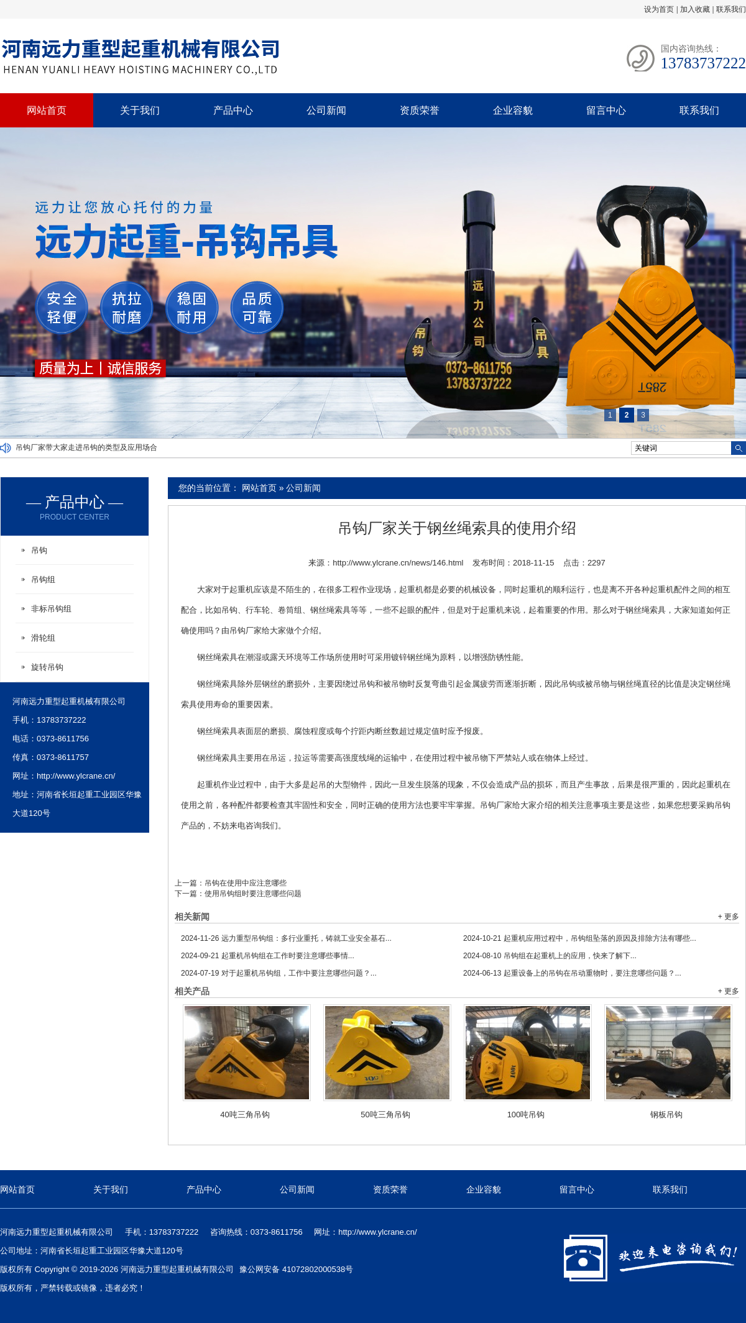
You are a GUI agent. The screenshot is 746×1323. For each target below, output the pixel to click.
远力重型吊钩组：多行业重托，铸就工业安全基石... (286, 938)
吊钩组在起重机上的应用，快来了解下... (550, 955)
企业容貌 (513, 110)
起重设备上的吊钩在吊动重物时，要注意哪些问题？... (572, 973)
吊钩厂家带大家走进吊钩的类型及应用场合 (86, 448)
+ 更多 (728, 916)
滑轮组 (43, 638)
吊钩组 (43, 579)
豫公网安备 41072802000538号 (296, 1269)
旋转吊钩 (47, 667)
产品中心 (233, 110)
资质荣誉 (420, 110)
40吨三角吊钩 (244, 1114)
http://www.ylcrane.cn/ (76, 776)
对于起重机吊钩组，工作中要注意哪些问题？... (279, 973)
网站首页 (47, 110)
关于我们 (140, 110)
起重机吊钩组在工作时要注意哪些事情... (267, 955)
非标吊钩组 (51, 608)
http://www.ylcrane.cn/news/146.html (398, 562)
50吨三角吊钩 (385, 1114)
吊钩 (39, 550)
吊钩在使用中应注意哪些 (246, 883)
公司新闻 (326, 110)
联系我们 (731, 9)
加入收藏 (695, 9)
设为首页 (659, 9)
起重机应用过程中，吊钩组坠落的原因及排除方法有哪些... (579, 938)
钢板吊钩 (666, 1114)
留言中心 (606, 110)
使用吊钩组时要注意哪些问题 (253, 893)
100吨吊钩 (526, 1114)
